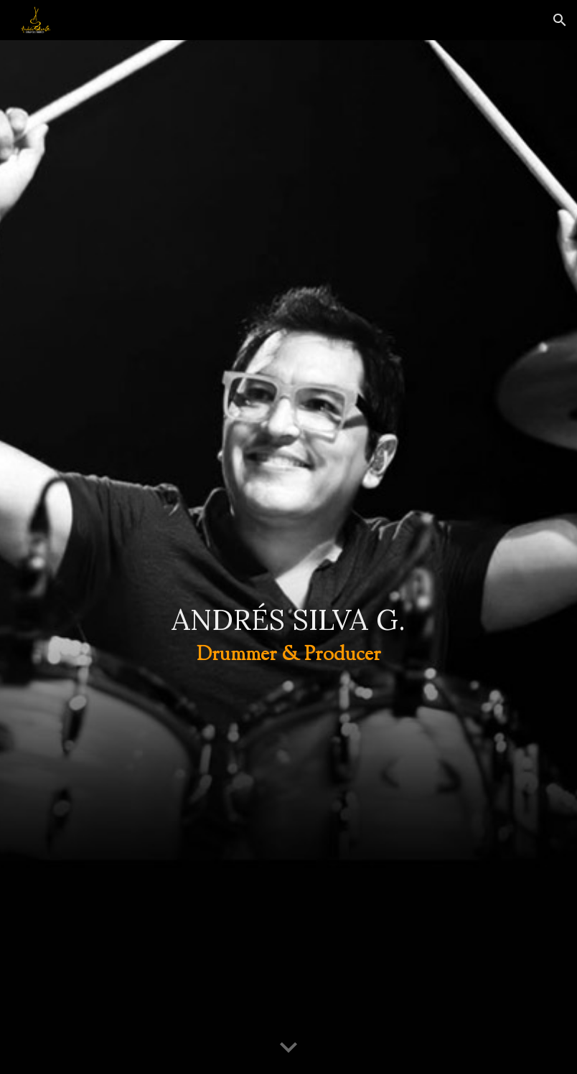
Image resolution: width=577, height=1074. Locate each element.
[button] (560, 20)
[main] (288, 557)
